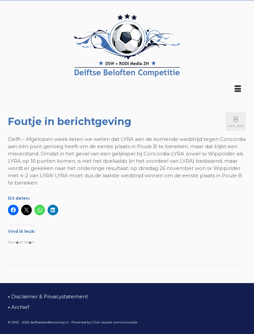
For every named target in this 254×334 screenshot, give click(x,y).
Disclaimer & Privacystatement (48, 296)
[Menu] (238, 89)
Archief (18, 307)
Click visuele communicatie (115, 322)
